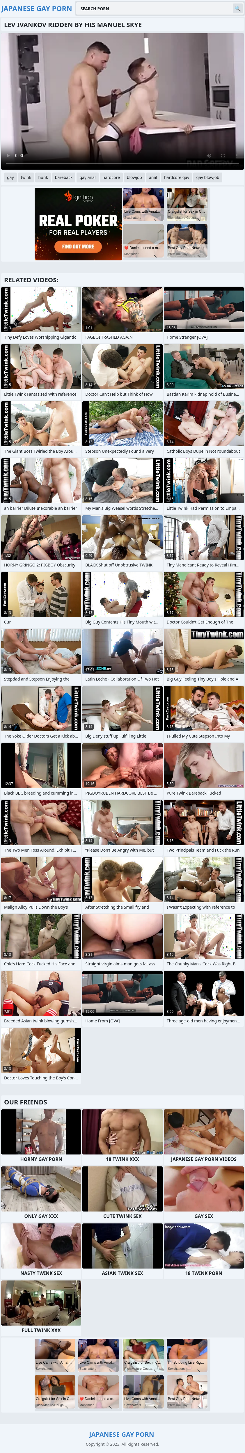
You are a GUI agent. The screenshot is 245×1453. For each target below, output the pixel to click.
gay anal (87, 177)
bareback (64, 177)
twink (26, 177)
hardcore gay (176, 177)
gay (10, 177)
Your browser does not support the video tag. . (122, 101)
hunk (43, 177)
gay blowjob (207, 177)
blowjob (134, 177)
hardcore (111, 177)
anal (153, 177)
